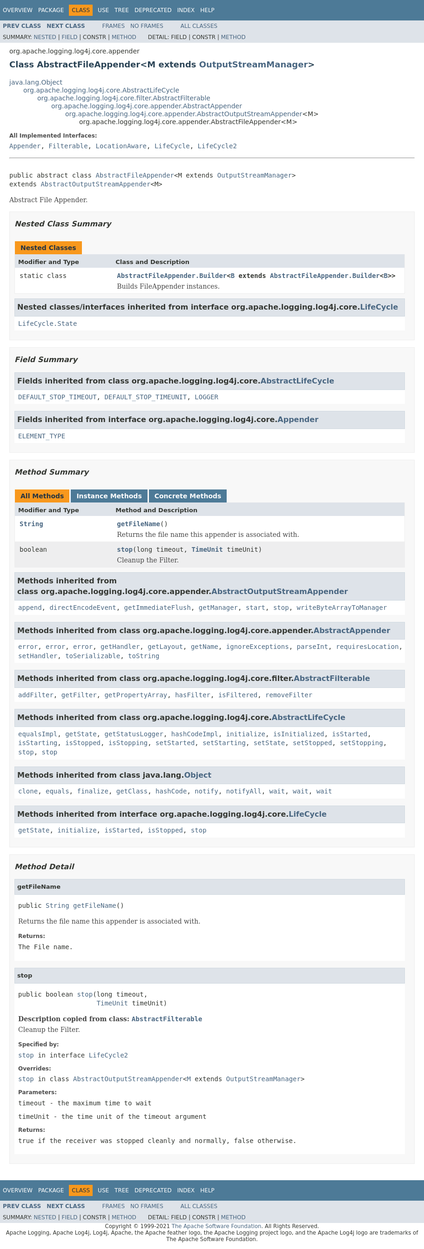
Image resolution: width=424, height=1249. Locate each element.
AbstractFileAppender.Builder (172, 275)
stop (125, 549)
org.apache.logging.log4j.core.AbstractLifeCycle (101, 90)
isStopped (83, 743)
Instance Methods (108, 496)
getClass (132, 791)
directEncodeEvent (82, 607)
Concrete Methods (188, 496)
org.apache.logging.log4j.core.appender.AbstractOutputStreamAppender (183, 114)
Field (69, 37)
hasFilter (192, 695)
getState (80, 734)
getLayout (165, 646)
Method (124, 37)
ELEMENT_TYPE (41, 436)
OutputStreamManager (253, 64)
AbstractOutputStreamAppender (95, 184)
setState (269, 743)
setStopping (361, 743)
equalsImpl (37, 734)
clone (28, 791)
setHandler (37, 656)
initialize (245, 734)
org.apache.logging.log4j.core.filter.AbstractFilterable (123, 98)
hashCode (171, 791)
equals (57, 791)
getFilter (79, 695)
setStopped (312, 743)
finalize (92, 791)
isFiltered (237, 695)
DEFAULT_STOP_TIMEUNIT (145, 397)
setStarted (175, 743)
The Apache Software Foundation (217, 1226)
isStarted (349, 734)
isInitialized (298, 734)
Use (103, 10)
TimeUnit (206, 549)
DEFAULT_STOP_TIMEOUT (57, 397)
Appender (24, 146)
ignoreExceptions (257, 646)
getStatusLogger (133, 734)
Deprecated (153, 10)
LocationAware (121, 146)
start (255, 607)
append (30, 607)
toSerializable (92, 656)
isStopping (128, 743)
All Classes (199, 26)
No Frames (146, 26)
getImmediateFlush (157, 607)
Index (186, 10)
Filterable (67, 146)
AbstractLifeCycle (297, 381)
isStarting (37, 743)
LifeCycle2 (217, 146)
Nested (45, 37)
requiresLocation (367, 646)
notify (206, 791)
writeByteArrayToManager (342, 607)
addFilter (36, 695)
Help (207, 10)
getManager (218, 607)
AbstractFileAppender (134, 175)
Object (198, 775)
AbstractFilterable (332, 678)
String (31, 524)
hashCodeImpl (194, 734)
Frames (113, 26)
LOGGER (206, 397)
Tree (121, 10)
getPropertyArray (135, 695)
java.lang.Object (35, 82)
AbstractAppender (352, 630)
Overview (18, 10)
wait (277, 791)
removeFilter (288, 695)
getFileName (138, 524)
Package (51, 10)
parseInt (312, 646)
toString (143, 656)
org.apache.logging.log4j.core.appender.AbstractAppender (146, 106)
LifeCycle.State (47, 323)
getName (204, 646)
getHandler (120, 646)
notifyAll (244, 791)
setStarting (224, 743)
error (28, 646)
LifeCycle (172, 146)
